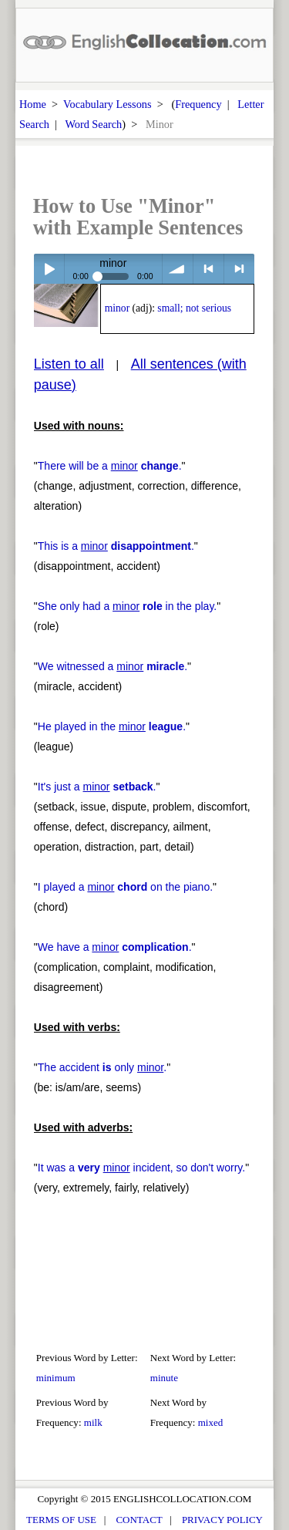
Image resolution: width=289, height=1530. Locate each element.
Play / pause (49, 269)
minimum (56, 1377)
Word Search (93, 124)
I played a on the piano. (125, 887)
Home (32, 104)
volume (178, 269)
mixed (210, 1422)
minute (164, 1377)
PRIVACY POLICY (222, 1519)
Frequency (198, 104)
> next (239, 269)
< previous (208, 269)
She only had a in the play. (127, 606)
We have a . (115, 947)
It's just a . (97, 786)
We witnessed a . (112, 666)
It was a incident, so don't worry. (141, 1167)
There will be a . (110, 466)
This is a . (116, 546)
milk (93, 1422)
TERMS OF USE (61, 1519)
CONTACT (139, 1519)
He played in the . (112, 726)
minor (117, 308)
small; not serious (194, 308)
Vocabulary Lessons (107, 104)
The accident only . (102, 1067)
